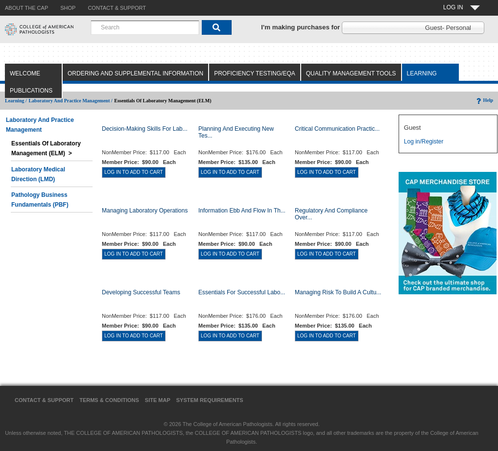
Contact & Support (44, 400)
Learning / (16, 100)
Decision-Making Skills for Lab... (145, 128)
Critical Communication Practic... (337, 128)
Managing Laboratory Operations (145, 210)
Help (484, 100)
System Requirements (209, 400)
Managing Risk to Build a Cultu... (338, 292)
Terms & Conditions (109, 400)
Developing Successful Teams (141, 292)
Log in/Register (424, 141)
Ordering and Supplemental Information (135, 73)
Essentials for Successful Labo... (241, 292)
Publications (31, 90)
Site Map (157, 400)
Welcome (25, 73)
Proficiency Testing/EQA (254, 73)
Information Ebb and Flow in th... (241, 210)
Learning (422, 73)
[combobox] (145, 27)
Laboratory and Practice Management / (70, 100)
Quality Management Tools (351, 73)
